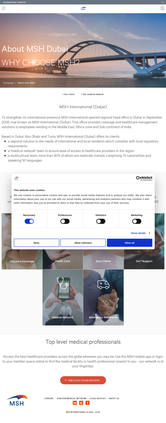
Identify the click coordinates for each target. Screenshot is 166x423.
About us (114, 398)
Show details (138, 233)
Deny (36, 242)
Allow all (129, 242)
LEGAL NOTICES (98, 398)
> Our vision (68, 94)
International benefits (14, 2)
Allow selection (83, 242)
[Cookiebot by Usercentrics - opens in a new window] (138, 178)
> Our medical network (92, 94)
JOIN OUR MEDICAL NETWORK (72, 398)
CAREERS (48, 398)
